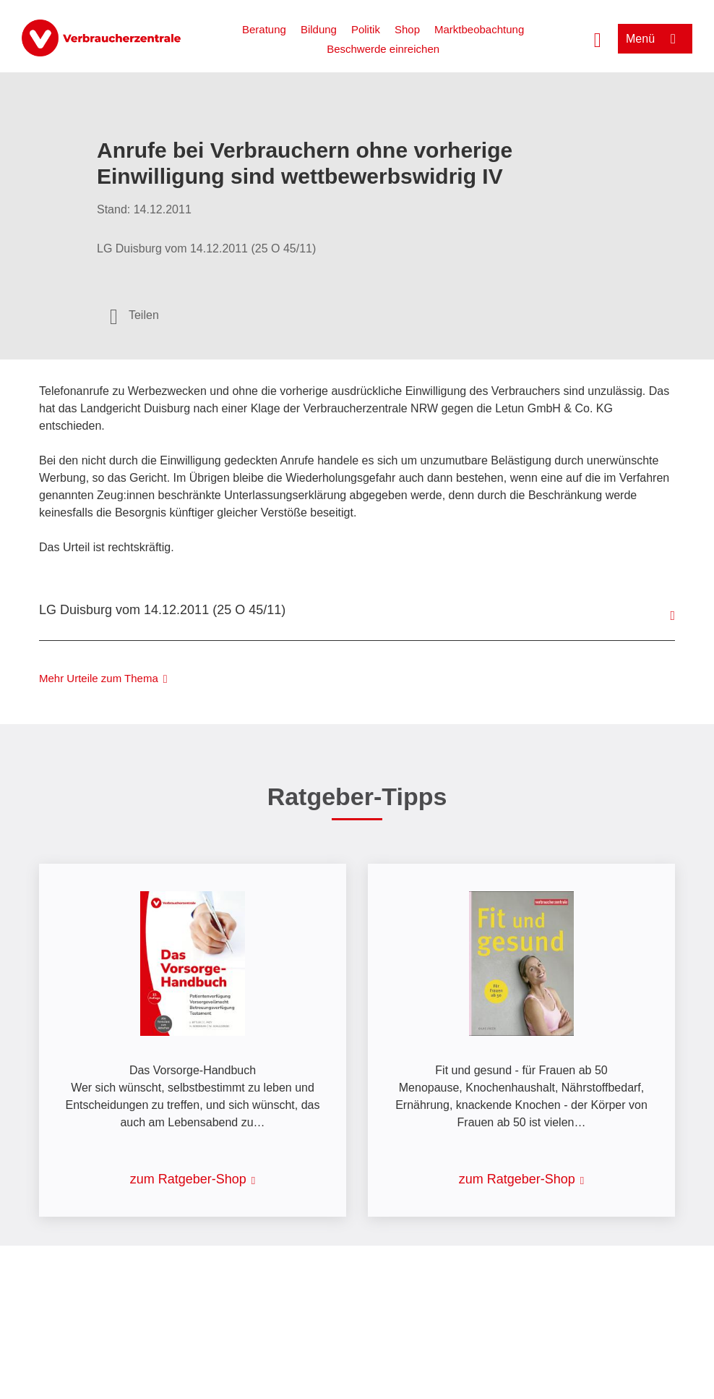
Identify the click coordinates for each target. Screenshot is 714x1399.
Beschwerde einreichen (383, 49)
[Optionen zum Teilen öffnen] (134, 315)
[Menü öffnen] (655, 39)
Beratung (264, 29)
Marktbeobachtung (479, 29)
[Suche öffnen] (597, 38)
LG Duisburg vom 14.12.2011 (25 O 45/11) (162, 610)
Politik (365, 29)
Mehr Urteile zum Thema (98, 678)
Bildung (319, 29)
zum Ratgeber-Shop (188, 1179)
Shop (407, 29)
